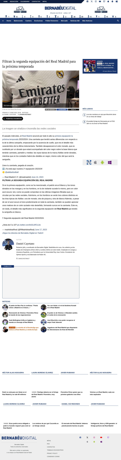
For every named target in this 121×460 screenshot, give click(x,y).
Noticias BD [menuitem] (75, 21)
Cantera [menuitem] (28, 21)
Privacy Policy (52, 453)
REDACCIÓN (14, 1)
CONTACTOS (36, 1)
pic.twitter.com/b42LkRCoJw (29, 225)
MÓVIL (45, 1)
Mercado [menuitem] (64, 21)
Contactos (51, 447)
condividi (62, 109)
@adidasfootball (11, 172)
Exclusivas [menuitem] (38, 21)
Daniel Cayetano (10, 114)
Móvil (49, 440)
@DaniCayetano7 (24, 114)
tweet (73, 109)
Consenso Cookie (53, 456)
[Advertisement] (100, 143)
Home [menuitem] (9, 21)
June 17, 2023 (41, 230)
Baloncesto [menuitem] (18, 21)
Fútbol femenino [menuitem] (51, 21)
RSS (48, 443)
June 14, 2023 (37, 177)
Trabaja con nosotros (55, 450)
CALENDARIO (24, 1)
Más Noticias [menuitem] (87, 21)
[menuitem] (3, 21)
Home (5, 1)
